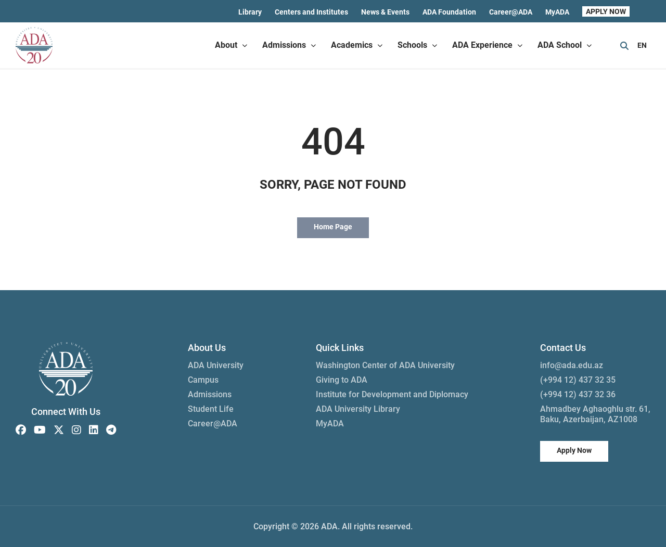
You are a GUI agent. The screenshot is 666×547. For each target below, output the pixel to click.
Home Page (333, 227)
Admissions (210, 394)
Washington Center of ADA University (385, 365)
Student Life (211, 409)
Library (250, 12)
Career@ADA (510, 12)
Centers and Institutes (311, 12)
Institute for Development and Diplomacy (392, 394)
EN (642, 45)
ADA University (216, 365)
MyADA (557, 12)
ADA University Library (358, 409)
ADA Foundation (449, 12)
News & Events (385, 12)
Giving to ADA (341, 380)
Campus (203, 380)
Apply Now (574, 450)
